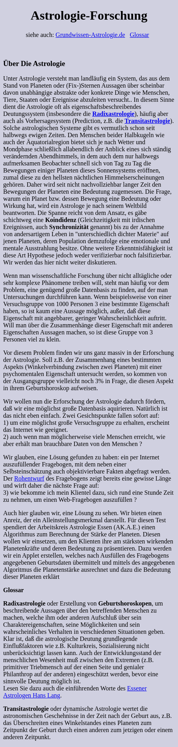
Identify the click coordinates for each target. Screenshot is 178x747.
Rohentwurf (29, 478)
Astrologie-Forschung (89, 15)
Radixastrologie (113, 113)
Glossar (139, 34)
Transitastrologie (147, 120)
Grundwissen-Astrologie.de (90, 34)
